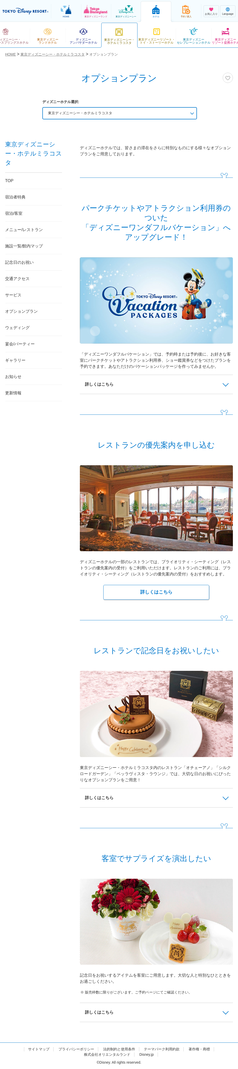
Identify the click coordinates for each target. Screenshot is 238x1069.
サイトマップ (38, 1049)
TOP (9, 181)
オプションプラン (21, 311)
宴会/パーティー (20, 344)
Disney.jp (146, 1054)
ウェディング (17, 327)
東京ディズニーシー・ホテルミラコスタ (80, 113)
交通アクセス (17, 278)
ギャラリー (15, 360)
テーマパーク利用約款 (162, 1049)
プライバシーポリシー (76, 1049)
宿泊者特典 (15, 197)
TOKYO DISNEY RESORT (25, 11)
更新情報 (13, 393)
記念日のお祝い (19, 262)
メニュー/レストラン (24, 230)
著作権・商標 (199, 1049)
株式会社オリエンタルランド (107, 1054)
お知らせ (13, 376)
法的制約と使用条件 (119, 1049)
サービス (13, 295)
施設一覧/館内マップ (24, 246)
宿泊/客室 (13, 213)
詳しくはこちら (156, 592)
